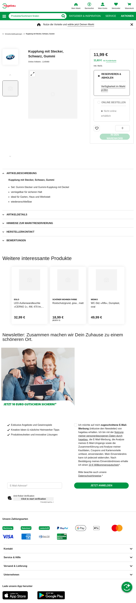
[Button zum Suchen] (63, 16)
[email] (34, 485)
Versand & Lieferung (15, 566)
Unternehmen (11, 574)
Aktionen (127, 16)
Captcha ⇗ (47, 502)
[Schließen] (132, 24)
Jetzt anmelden (101, 485)
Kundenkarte (111, 61)
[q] (34, 16)
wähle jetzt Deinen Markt (80, 24)
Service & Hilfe (12, 557)
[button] (4, 16)
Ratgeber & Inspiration (85, 16)
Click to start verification (33, 499)
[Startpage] (9, 5)
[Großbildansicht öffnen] (52, 94)
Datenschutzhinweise (89, 475)
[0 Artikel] (122, 128)
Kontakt (8, 548)
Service (110, 16)
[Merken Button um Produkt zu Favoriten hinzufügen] (97, 128)
